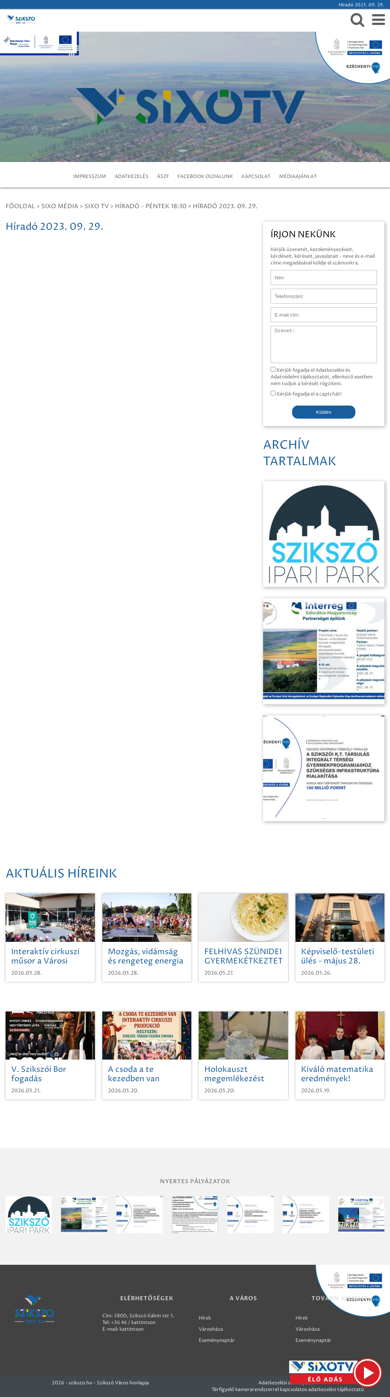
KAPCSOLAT (256, 176)
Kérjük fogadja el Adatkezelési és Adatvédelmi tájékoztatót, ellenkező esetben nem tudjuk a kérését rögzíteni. (322, 377)
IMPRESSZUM (89, 176)
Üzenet (279, 329)
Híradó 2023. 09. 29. (225, 206)
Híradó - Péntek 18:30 (150, 206)
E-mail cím (283, 311)
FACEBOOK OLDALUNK (205, 176)
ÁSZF (163, 176)
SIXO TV (96, 206)
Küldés (324, 412)
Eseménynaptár (217, 1340)
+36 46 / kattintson (133, 1322)
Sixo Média (59, 206)
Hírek (205, 1318)
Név (275, 273)
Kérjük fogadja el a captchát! (306, 394)
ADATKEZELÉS (131, 176)
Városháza (211, 1329)
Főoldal (20, 206)
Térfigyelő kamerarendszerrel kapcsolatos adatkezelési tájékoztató (288, 1389)
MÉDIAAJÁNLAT (298, 176)
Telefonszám (285, 292)
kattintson (131, 1329)
